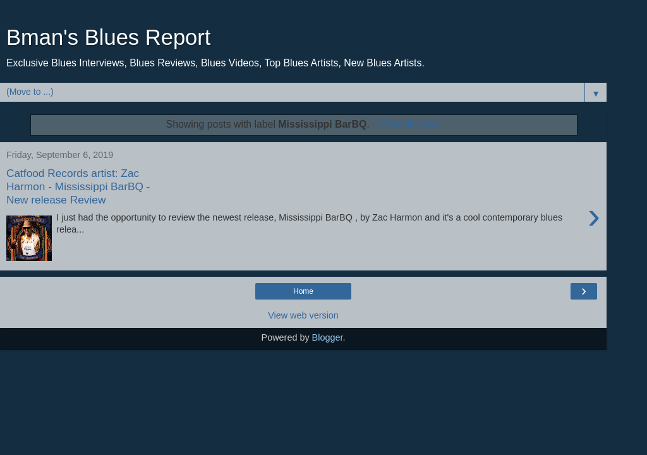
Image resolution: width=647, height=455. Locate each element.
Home (303, 291)
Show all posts (408, 124)
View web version (303, 315)
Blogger (327, 337)
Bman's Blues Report (108, 37)
